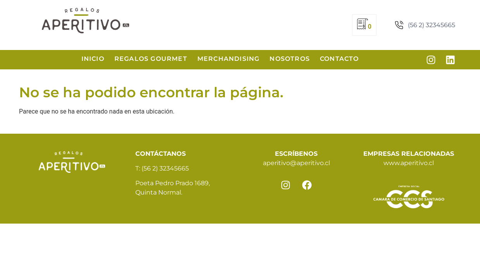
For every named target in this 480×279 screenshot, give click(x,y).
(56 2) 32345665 (165, 168)
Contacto (339, 58)
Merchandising (228, 58)
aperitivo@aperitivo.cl (296, 163)
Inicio (92, 58)
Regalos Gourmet (150, 58)
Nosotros (289, 58)
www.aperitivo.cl (408, 163)
